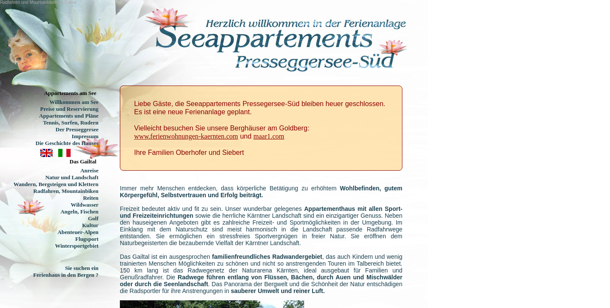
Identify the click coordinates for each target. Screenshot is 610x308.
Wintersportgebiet (76, 246)
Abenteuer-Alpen (77, 232)
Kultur (90, 225)
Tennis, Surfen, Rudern (70, 122)
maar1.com (268, 136)
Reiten (90, 198)
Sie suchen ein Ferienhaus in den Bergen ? (65, 271)
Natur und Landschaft (71, 177)
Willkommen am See (73, 102)
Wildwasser (84, 204)
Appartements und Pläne (68, 116)
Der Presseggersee (77, 129)
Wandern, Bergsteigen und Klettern (55, 184)
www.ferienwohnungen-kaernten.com (186, 136)
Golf (93, 218)
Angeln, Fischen (79, 211)
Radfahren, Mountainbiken (65, 191)
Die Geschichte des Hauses (67, 143)
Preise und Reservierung (69, 109)
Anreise (89, 170)
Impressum (84, 136)
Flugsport (86, 239)
